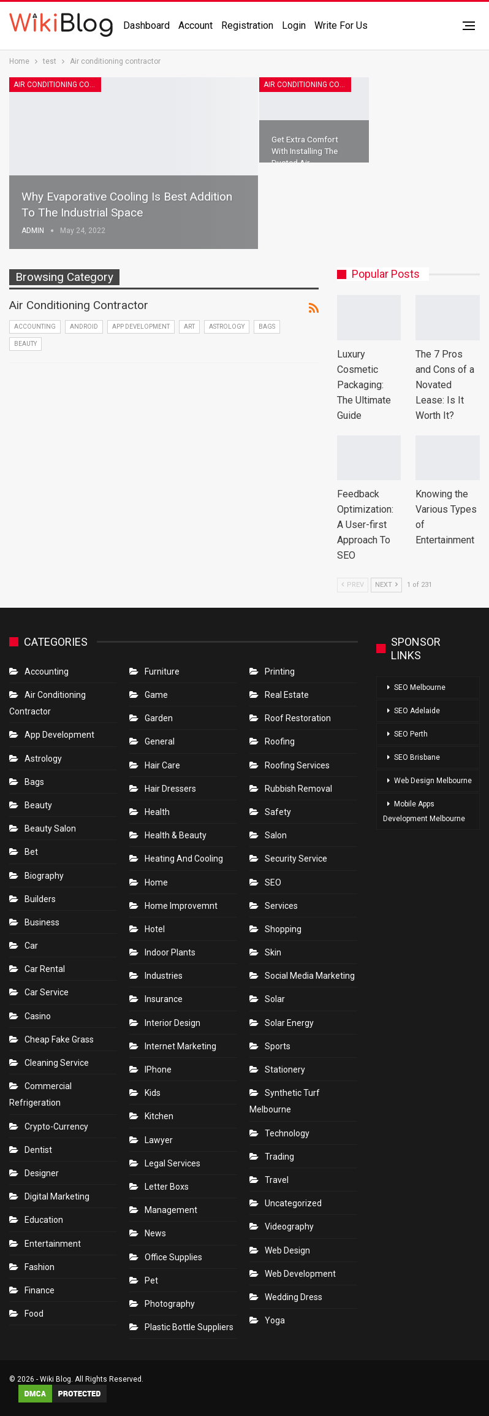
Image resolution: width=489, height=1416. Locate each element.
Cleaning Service (57, 1063)
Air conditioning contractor (57, 84)
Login (294, 25)
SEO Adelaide (417, 710)
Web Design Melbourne (433, 780)
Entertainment (53, 1244)
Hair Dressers (170, 789)
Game (156, 695)
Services (281, 906)
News (155, 1233)
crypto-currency (56, 1126)
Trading (279, 1157)
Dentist (38, 1150)
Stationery (285, 1069)
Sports (277, 1046)
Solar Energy (289, 1023)
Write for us (341, 25)
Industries (164, 976)
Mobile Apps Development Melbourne (424, 811)
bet (31, 852)
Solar (275, 999)
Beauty (25, 343)
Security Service (296, 858)
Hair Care (162, 765)
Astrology (227, 326)
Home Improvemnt (181, 906)
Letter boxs (167, 1187)
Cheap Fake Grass (59, 1039)
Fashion (40, 1267)
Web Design (287, 1250)
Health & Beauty (176, 835)
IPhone (158, 1069)
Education (44, 1220)
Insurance (164, 999)
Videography (289, 1226)
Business (42, 922)
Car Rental (45, 969)
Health (157, 812)
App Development (141, 326)
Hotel (155, 929)
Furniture (162, 671)
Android (84, 326)
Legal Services (172, 1163)
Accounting (35, 326)
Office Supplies (173, 1257)
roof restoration (298, 718)
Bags (267, 326)
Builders (40, 899)
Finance (40, 1290)
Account (195, 25)
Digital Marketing (57, 1196)
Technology (287, 1133)
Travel (277, 1180)
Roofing (280, 741)
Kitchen (159, 1116)
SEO (273, 882)
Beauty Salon (50, 828)
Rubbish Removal (298, 789)
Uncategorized (293, 1203)
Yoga (275, 1320)
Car (31, 946)
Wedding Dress (294, 1297)
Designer (42, 1173)
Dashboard (146, 25)
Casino (38, 1016)
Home (156, 882)
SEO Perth (411, 734)
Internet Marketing (180, 1046)
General (160, 741)
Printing (280, 671)
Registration (247, 25)
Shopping (283, 929)
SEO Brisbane (417, 757)
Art (189, 326)
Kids (153, 1093)
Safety (278, 812)
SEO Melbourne (419, 687)
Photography (170, 1304)
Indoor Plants (170, 952)
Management (171, 1210)
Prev (352, 585)
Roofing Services (297, 765)
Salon (276, 835)
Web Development (300, 1274)
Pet (151, 1280)
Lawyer (159, 1140)
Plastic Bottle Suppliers (189, 1327)
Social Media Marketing (310, 976)
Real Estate (287, 695)
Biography (44, 876)
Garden (159, 718)
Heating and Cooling (184, 858)
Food (34, 1313)
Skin (273, 952)
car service (47, 992)
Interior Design (172, 1023)
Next (386, 585)
